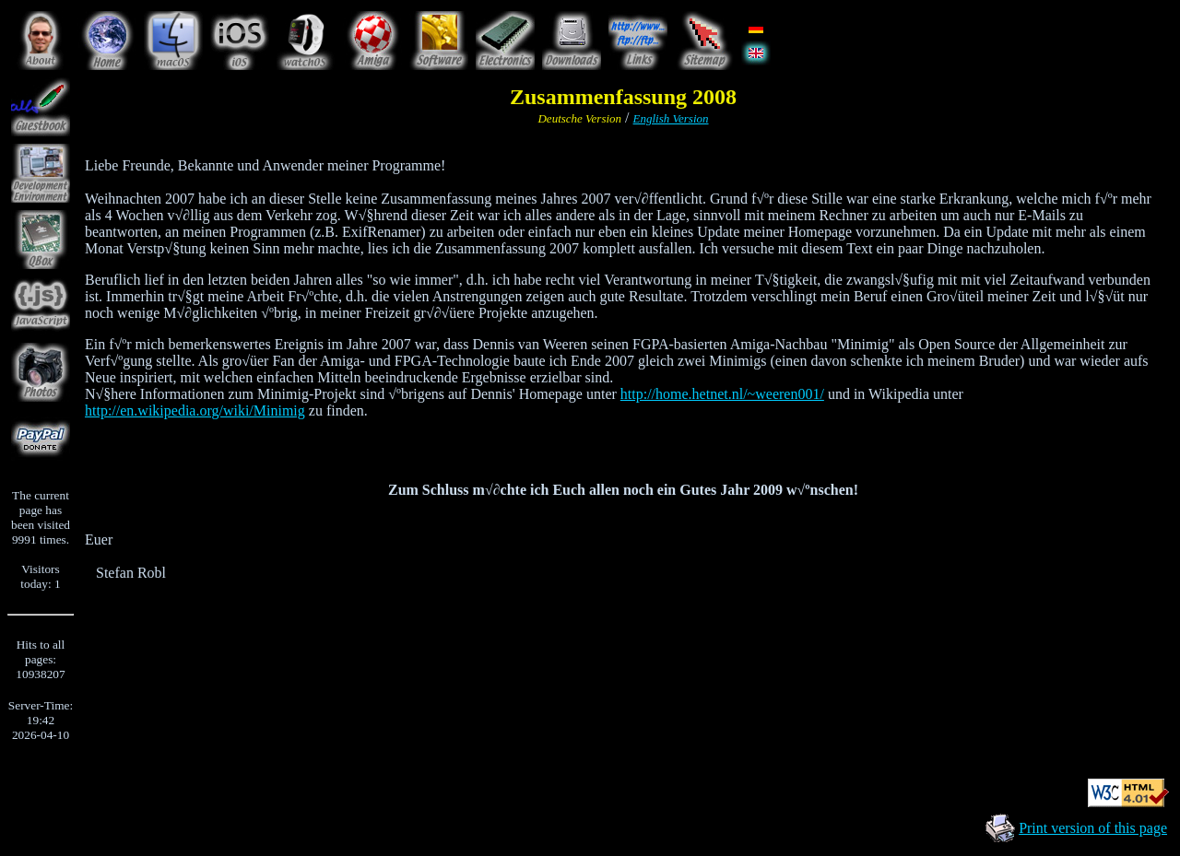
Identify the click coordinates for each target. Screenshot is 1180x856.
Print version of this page (1093, 828)
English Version (671, 118)
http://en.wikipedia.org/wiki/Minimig (195, 410)
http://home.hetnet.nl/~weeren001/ (722, 394)
